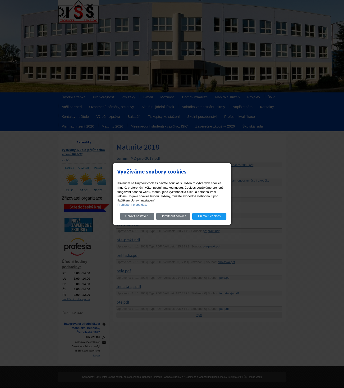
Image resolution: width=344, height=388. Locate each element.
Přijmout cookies (209, 216)
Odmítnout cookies (173, 216)
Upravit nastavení (137, 216)
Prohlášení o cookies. (132, 204)
